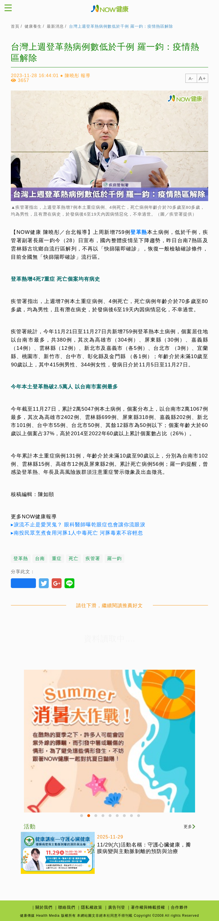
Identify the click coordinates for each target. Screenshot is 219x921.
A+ (202, 78)
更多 (189, 826)
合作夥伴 (179, 907)
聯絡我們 (66, 907)
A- (191, 78)
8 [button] (132, 816)
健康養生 (33, 26)
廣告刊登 (116, 907)
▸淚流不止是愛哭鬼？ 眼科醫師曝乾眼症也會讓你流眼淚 (78, 524)
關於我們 (43, 907)
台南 (40, 558)
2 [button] (89, 816)
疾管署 (93, 558)
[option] (109, 741)
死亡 (73, 558)
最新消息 (55, 26)
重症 (57, 558)
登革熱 (138, 232)
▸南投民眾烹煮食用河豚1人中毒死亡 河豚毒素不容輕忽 (77, 533)
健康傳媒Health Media (109, 7)
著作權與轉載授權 (148, 907)
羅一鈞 (114, 558)
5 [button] (111, 816)
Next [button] (192, 812)
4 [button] (104, 816)
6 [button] (118, 816)
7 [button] (125, 816)
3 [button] (97, 816)
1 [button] (82, 816)
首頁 (15, 26)
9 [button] (139, 816)
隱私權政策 (91, 907)
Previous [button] (27, 812)
